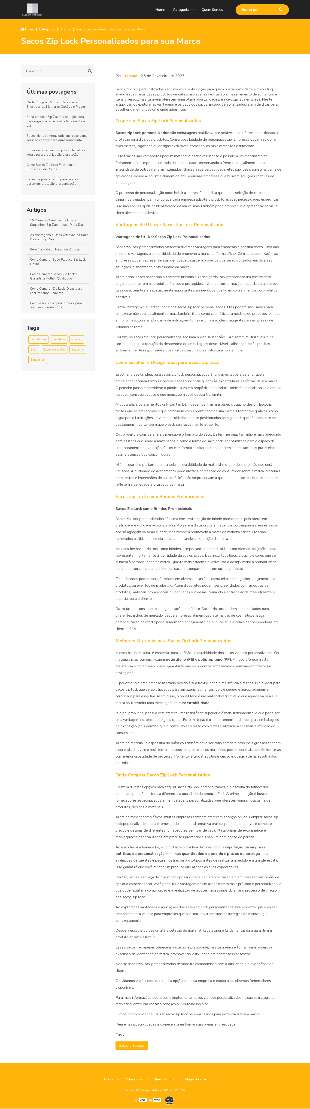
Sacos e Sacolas (54, 350)
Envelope (59, 339)
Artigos (36, 210)
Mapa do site (193, 1080)
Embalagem (38, 339)
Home (159, 9)
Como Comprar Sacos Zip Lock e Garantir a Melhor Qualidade (54, 276)
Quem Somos (212, 9)
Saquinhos (37, 360)
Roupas (76, 339)
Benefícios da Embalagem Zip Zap (55, 249)
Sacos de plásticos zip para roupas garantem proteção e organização (52, 181)
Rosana (130, 75)
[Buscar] (281, 9)
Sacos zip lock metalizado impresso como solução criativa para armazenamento (57, 138)
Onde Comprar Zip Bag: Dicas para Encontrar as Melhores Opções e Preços (56, 104)
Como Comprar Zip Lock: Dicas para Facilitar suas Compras (56, 290)
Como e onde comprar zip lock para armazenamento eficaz (56, 305)
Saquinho (77, 350)
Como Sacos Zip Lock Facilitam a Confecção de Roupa (51, 167)
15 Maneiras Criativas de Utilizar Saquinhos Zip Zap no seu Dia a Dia (56, 222)
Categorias (181, 9)
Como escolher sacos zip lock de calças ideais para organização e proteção (56, 152)
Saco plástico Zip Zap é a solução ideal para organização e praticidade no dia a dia (56, 121)
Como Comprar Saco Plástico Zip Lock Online (58, 261)
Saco (33, 350)
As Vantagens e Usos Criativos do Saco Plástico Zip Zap (59, 237)
